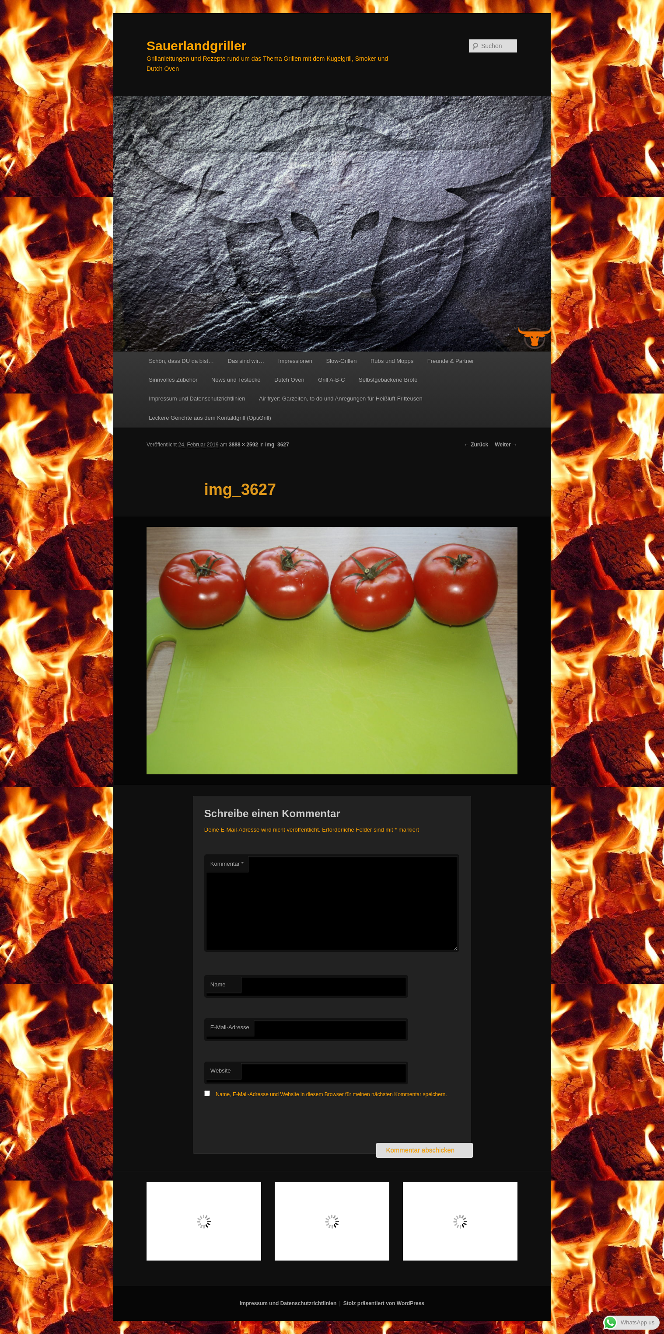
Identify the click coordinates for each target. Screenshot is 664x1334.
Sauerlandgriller (196, 45)
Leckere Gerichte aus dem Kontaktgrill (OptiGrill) (210, 417)
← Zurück (476, 445)
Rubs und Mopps (391, 361)
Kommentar (227, 863)
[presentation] (270, 1121)
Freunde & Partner (450, 361)
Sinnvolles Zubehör (173, 379)
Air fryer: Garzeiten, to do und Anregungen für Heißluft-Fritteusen (341, 398)
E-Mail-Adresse (229, 1027)
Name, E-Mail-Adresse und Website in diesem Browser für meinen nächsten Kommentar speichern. (331, 1094)
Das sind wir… (246, 361)
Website (220, 1070)
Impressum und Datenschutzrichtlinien (197, 398)
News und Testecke (236, 379)
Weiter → (506, 445)
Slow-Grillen (341, 361)
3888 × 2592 (243, 445)
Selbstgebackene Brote (388, 379)
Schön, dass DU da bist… (181, 361)
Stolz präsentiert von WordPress (383, 1303)
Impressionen (295, 361)
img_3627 (277, 445)
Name (218, 984)
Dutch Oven (289, 379)
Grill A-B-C (331, 379)
